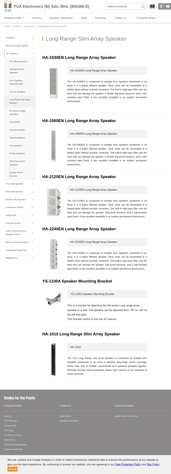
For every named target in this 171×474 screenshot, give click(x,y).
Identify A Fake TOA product (126, 416)
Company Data (10, 426)
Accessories (14, 122)
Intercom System (13, 223)
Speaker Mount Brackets (16, 174)
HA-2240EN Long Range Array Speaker (79, 229)
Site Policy (153, 464)
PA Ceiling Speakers (18, 61)
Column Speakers (17, 92)
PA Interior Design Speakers (17, 112)
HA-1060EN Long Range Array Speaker (79, 120)
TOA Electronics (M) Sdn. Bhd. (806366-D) (51, 6)
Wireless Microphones (15, 199)
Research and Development (15, 445)
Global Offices (65, 416)
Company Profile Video (13, 449)
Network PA (11, 215)
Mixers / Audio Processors (17, 242)
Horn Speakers (16, 146)
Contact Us (65, 405)
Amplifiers (10, 38)
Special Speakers (17, 138)
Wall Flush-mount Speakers (17, 163)
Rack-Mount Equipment (16, 250)
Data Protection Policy (128, 464)
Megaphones (11, 258)
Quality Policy (9, 440)
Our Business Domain (13, 435)
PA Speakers (11, 53)
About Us (8, 416)
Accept (12, 469)
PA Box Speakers (17, 153)
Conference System (14, 207)
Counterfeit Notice (124, 405)
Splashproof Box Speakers (16, 71)
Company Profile (12, 405)
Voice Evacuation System (17, 46)
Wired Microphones (14, 191)
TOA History (9, 430)
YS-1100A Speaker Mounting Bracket (77, 281)
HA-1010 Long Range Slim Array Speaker (81, 334)
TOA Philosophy (10, 421)
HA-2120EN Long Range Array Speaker (79, 176)
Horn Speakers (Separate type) (16, 82)
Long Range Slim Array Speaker (19, 101)
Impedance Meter (17, 130)
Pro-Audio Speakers (15, 184)
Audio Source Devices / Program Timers (16, 232)
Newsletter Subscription (69, 421)
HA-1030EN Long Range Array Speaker (79, 57)
